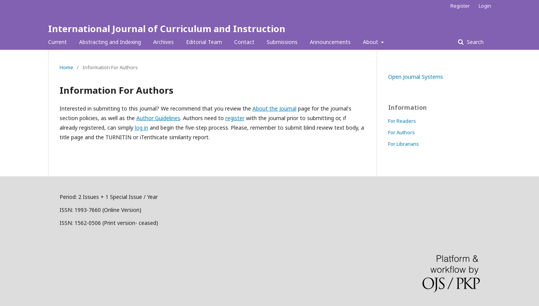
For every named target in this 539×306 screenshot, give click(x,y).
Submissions (282, 42)
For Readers (402, 120)
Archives (163, 42)
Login (485, 5)
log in (141, 127)
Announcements (330, 42)
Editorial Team (204, 42)
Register (460, 5)
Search (474, 42)
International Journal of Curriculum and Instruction (166, 28)
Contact (244, 42)
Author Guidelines (158, 118)
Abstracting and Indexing (110, 42)
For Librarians (403, 143)
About (371, 42)
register (234, 118)
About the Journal (274, 108)
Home (66, 67)
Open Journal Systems (415, 76)
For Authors (401, 132)
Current (57, 42)
